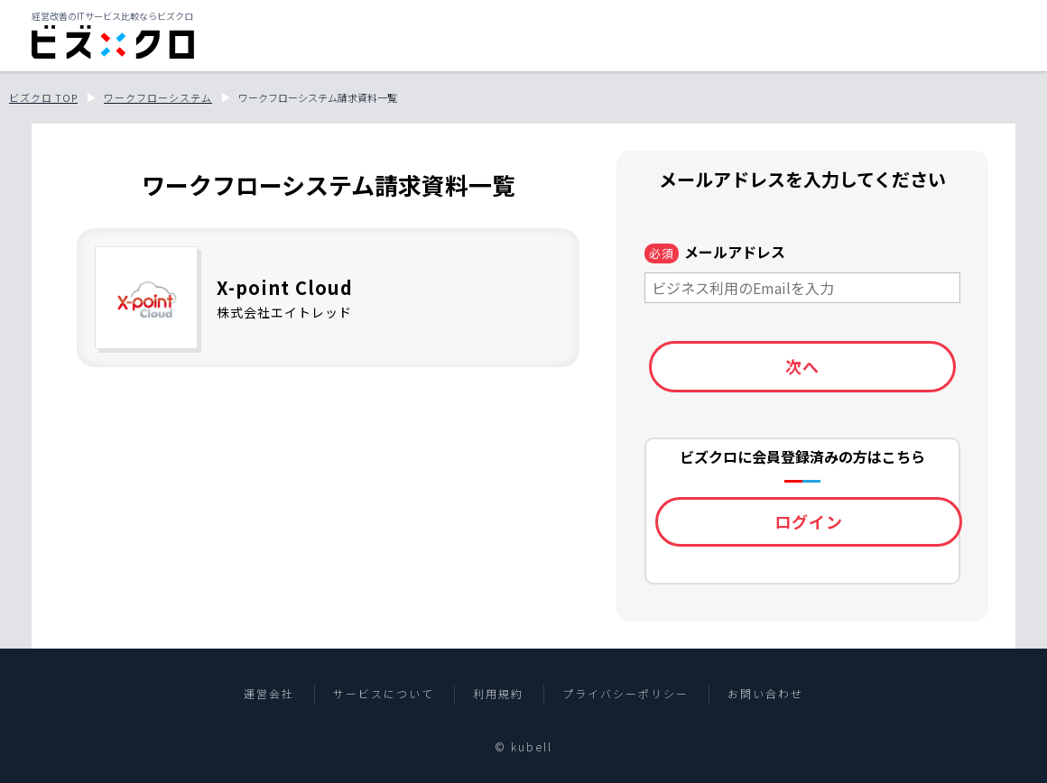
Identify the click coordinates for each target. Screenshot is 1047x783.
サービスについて (383, 693)
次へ (802, 366)
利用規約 (498, 693)
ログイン (808, 521)
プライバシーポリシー (625, 693)
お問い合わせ (765, 693)
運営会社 (269, 693)
